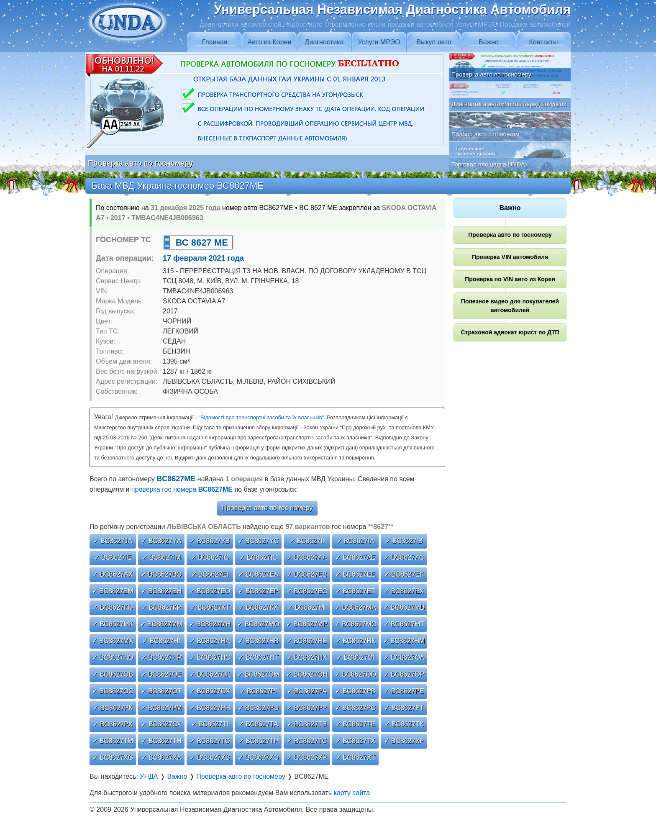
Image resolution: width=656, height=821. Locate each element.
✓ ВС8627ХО (258, 757)
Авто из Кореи (270, 42)
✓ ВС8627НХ (307, 657)
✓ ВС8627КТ (210, 607)
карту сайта (352, 792)
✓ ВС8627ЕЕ (355, 574)
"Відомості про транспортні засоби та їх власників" (261, 417)
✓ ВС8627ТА (258, 724)
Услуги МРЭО (379, 42)
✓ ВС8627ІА (355, 540)
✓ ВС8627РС (355, 707)
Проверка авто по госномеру (510, 234)
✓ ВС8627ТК (404, 724)
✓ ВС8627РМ (161, 707)
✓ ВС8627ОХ (210, 691)
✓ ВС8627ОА (404, 657)
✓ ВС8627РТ (403, 707)
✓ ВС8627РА (307, 691)
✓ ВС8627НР (161, 657)
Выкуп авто (433, 42)
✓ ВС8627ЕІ (210, 574)
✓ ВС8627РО (258, 707)
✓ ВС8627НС (210, 657)
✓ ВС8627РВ (355, 691)
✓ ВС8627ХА (161, 757)
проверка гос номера (182, 489)
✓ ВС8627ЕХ (404, 591)
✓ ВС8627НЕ (307, 640)
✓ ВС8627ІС (258, 557)
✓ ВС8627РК (113, 707)
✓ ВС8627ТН (161, 740)
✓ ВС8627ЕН (161, 591)
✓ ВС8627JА (112, 540)
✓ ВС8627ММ (161, 624)
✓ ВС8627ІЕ (113, 557)
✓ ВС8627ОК (210, 674)
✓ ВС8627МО (258, 624)
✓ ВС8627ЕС (307, 591)
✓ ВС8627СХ (161, 724)
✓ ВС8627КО (112, 607)
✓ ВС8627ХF (404, 740)
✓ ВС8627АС (404, 557)
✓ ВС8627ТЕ (355, 724)
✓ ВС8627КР (161, 607)
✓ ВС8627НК (356, 640)
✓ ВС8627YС (258, 540)
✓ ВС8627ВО (161, 574)
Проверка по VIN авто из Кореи (510, 279)
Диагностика (324, 42)
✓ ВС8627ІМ (161, 557)
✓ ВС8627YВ (210, 540)
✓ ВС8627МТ (404, 624)
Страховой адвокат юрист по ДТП (510, 332)
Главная (215, 42)
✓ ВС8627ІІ (307, 540)
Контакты (543, 42)
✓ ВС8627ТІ (209, 724)
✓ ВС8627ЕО (210, 591)
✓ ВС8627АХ (112, 574)
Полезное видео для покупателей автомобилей (510, 305)
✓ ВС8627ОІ (355, 657)
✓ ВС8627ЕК (404, 574)
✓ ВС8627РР (307, 707)
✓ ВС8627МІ (306, 607)
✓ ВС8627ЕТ (355, 591)
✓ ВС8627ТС (307, 740)
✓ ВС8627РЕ (404, 691)
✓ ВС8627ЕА (258, 574)
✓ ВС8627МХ (112, 640)
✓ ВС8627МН (210, 624)
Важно (489, 42)
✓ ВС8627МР (307, 624)
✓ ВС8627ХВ (210, 757)
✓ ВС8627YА (161, 540)
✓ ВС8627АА (307, 557)
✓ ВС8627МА (355, 607)
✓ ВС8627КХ (258, 607)
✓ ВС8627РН (210, 707)
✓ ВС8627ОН (307, 674)
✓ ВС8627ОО (356, 674)
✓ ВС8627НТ (258, 657)
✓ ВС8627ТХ (355, 740)
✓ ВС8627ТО (210, 740)
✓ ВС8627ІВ (404, 540)
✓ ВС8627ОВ (112, 674)
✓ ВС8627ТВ (307, 724)
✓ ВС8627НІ (161, 640)
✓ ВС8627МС (356, 624)
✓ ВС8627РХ (113, 724)
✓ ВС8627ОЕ (161, 674)
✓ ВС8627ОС (112, 691)
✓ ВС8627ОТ (161, 691)
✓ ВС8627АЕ (355, 557)
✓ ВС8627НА (210, 640)
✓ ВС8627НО (112, 657)
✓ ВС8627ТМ (112, 740)
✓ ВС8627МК (112, 624)
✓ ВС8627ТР (258, 740)
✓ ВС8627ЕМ (112, 591)
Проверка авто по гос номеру (267, 507)
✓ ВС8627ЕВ (307, 574)
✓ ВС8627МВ (404, 607)
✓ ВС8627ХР (307, 757)
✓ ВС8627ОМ (258, 674)
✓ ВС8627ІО (210, 557)
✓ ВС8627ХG (112, 757)
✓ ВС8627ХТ (355, 757)
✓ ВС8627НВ (258, 640)
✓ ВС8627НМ (404, 640)
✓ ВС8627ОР (404, 674)
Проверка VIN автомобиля (510, 257)
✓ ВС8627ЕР (258, 591)
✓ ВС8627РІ (258, 691)
